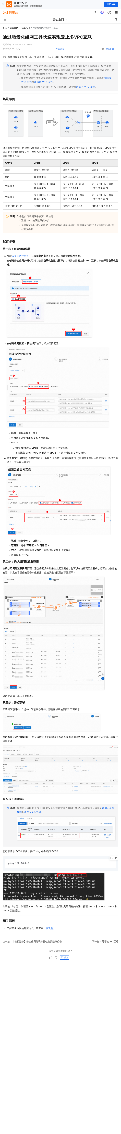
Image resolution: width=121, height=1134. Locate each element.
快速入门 (26, 28)
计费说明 (48, 928)
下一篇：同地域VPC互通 (105, 941)
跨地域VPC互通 (43, 82)
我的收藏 (110, 49)
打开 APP (111, 4)
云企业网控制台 (20, 255)
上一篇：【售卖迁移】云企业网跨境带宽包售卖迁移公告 (32, 941)
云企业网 (14, 28)
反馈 (64, 958)
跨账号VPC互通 (85, 86)
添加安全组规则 (32, 812)
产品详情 (60, 49)
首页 (5, 28)
